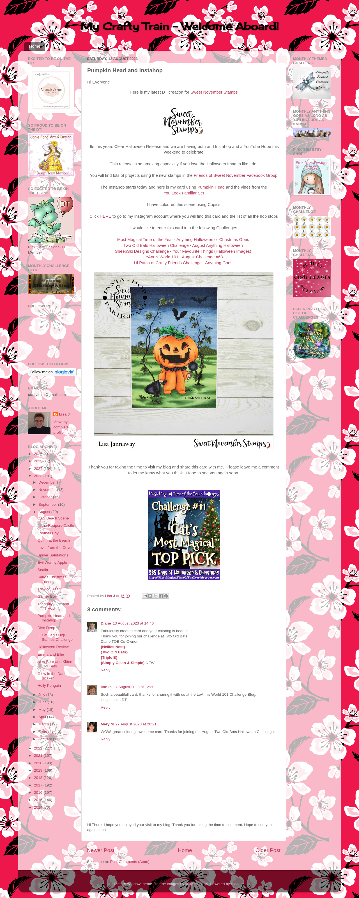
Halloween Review (53, 647)
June (43, 702)
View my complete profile (61, 427)
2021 (38, 755)
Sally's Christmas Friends (52, 579)
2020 (38, 763)
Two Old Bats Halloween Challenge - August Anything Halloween (183, 245)
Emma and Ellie (51, 654)
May (42, 709)
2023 (38, 476)
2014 (38, 807)
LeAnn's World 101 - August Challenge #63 (183, 257)
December (47, 482)
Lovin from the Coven (55, 548)
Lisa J (64, 414)
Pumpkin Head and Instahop (54, 618)
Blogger (237, 884)
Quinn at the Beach (54, 540)
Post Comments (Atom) (129, 862)
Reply (106, 670)
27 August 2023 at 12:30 (133, 687)
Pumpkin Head (211, 187)
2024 (38, 469)
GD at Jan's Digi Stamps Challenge (55, 637)
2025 (38, 461)
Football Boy (48, 533)
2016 (38, 792)
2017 (38, 785)
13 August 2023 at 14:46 (133, 623)
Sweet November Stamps (214, 92)
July (42, 695)
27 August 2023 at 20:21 (136, 724)
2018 (38, 778)
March (44, 724)
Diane (106, 623)
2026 (38, 454)
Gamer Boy (47, 596)
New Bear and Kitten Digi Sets (55, 664)
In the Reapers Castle (56, 525)
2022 (38, 748)
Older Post (268, 850)
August (44, 512)
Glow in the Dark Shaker (52, 676)
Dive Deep (46, 628)
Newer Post (100, 850)
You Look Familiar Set (184, 193)
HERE (105, 216)
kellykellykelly (196, 884)
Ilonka (106, 687)
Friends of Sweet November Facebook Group (236, 175)
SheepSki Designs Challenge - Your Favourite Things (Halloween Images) (183, 251)
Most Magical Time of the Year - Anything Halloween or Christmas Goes (183, 239)
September (48, 504)
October (45, 497)
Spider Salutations (53, 555)
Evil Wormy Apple (52, 562)
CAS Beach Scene (53, 518)
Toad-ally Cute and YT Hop (53, 606)
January (45, 739)
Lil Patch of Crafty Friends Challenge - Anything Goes (183, 263)
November (47, 490)
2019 (38, 770)
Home (34, 46)
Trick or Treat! (49, 589)
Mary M (107, 724)
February (46, 732)
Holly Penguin (49, 685)
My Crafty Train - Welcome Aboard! (179, 26)
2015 (38, 800)
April (42, 717)
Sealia (43, 570)
